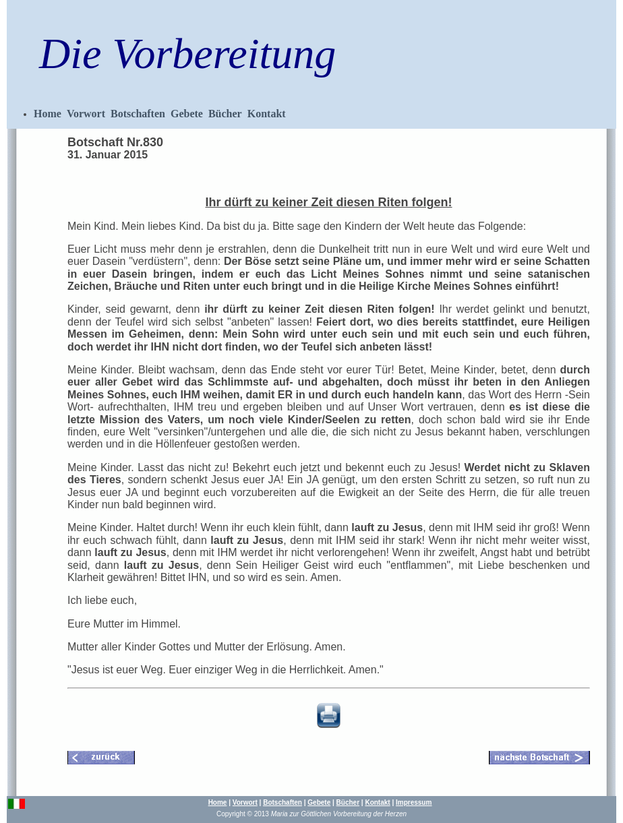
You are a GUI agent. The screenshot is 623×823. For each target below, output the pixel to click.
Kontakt (266, 113)
